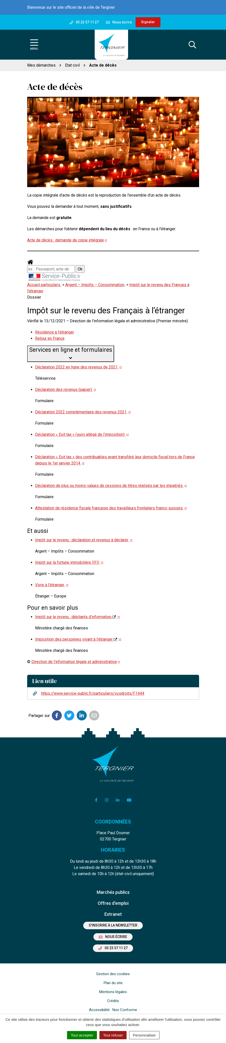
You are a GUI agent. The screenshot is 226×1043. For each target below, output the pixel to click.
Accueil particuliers (44, 284)
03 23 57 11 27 (113, 948)
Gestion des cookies (113, 974)
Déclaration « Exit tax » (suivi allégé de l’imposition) (82, 434)
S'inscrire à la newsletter (113, 925)
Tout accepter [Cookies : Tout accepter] (82, 1035)
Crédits (113, 1001)
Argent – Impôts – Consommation (95, 284)
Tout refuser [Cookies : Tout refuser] (113, 1035)
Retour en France (50, 338)
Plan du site (113, 983)
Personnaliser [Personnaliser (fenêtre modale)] (144, 1035)
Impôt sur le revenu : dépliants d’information (77, 616)
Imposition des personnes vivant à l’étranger (78, 639)
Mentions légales (113, 992)
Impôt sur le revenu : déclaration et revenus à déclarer (84, 540)
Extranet (113, 914)
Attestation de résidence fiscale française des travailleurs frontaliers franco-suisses (111, 508)
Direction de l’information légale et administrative (75, 661)
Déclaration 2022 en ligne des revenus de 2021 (78, 367)
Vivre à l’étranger (52, 584)
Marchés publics (113, 892)
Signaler (148, 22)
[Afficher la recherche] (192, 44)
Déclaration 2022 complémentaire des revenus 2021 (83, 412)
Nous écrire (113, 937)
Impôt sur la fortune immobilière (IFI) (69, 562)
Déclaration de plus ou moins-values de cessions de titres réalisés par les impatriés (111, 485)
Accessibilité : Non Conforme (113, 1010)
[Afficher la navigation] (34, 44)
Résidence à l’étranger (54, 332)
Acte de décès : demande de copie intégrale (67, 240)
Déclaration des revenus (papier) (65, 389)
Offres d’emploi (113, 903)
